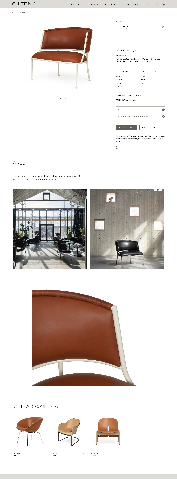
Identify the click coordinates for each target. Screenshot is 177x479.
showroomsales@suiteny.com (136, 139)
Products (76, 4)
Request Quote (126, 127)
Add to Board (149, 127)
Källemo (120, 21)
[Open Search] (149, 4)
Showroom (132, 4)
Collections (112, 4)
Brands (94, 4)
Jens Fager (131, 50)
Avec (24, 12)
